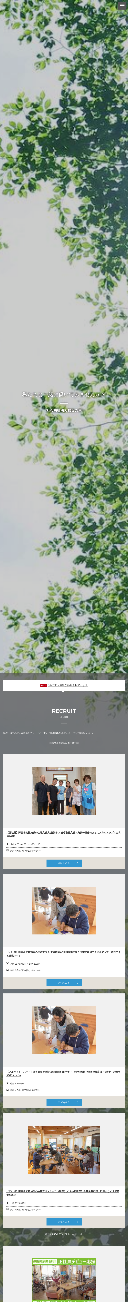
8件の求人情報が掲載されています (68, 685)
